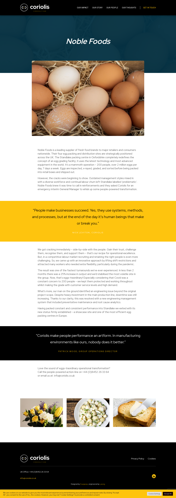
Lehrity (102, 484)
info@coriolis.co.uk (28, 478)
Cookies (152, 458)
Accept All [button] (167, 494)
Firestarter (84, 484)
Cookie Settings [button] (154, 494)
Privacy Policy (137, 458)
